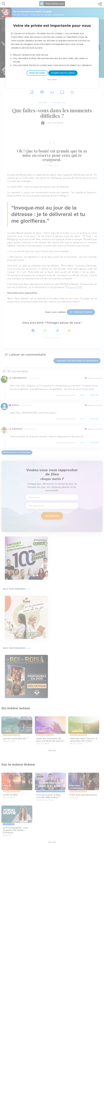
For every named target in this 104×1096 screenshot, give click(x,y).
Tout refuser (52, 80)
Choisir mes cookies (37, 73)
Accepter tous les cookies (63, 73)
